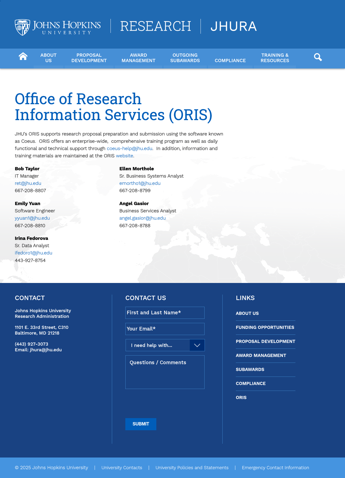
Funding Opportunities (265, 327)
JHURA (233, 26)
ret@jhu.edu (28, 183)
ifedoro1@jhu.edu (33, 253)
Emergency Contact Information (275, 467)
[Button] (23, 56)
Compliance (251, 383)
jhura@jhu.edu (46, 350)
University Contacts (121, 467)
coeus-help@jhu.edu (129, 148)
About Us (247, 313)
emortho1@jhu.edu (140, 183)
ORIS (241, 397)
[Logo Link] (58, 27)
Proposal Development (265, 341)
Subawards (250, 369)
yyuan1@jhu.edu (32, 218)
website (124, 156)
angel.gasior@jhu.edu (142, 218)
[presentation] (166, 403)
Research (155, 26)
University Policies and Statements (192, 467)
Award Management (261, 355)
